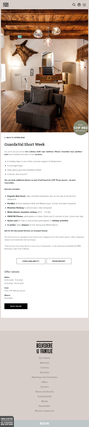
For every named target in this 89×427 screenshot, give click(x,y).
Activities (44, 372)
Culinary (44, 367)
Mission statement (44, 410)
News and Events (44, 391)
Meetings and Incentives (44, 377)
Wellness (44, 362)
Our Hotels (44, 358)
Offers (44, 382)
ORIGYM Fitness (15, 216)
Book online (16, 306)
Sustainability (44, 396)
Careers (44, 386)
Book (44, 423)
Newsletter (44, 406)
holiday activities (60, 220)
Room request (58, 261)
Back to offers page (15, 138)
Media (44, 401)
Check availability (30, 261)
